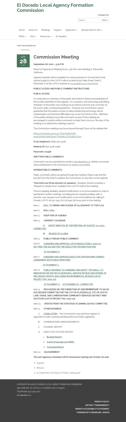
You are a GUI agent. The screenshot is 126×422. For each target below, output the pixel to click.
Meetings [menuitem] (45, 30)
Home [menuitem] (22, 30)
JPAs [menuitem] (32, 36)
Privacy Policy (102, 402)
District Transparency (97, 405)
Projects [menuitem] (58, 30)
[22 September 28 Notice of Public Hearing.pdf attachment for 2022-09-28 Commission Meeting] (58, 373)
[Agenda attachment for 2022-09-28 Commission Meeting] (40, 363)
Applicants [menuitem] (70, 30)
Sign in (105, 412)
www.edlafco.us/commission (84, 83)
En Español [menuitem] (61, 36)
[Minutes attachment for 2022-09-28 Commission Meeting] (40, 368)
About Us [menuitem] (33, 30)
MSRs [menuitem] (21, 36)
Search (105, 20)
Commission (25, 50)
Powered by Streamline (89, 412)
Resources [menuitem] (45, 36)
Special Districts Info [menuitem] (91, 30)
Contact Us (103, 15)
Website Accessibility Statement (92, 409)
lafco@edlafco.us (82, 162)
